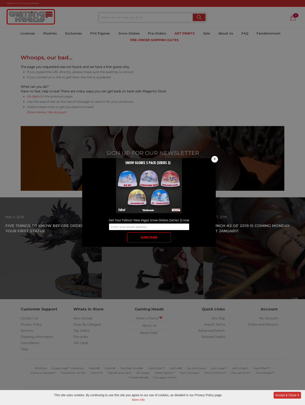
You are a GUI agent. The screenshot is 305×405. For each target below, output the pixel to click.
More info (138, 399)
